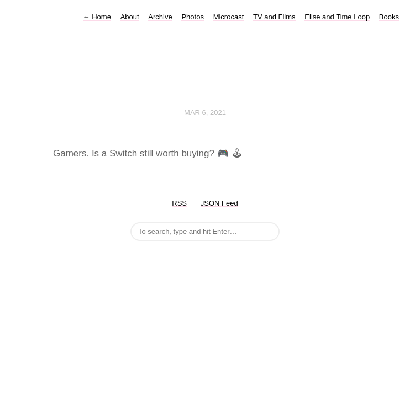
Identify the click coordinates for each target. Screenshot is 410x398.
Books (389, 17)
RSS (179, 203)
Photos (192, 17)
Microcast (228, 17)
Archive (160, 17)
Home (97, 17)
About (129, 17)
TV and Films (274, 17)
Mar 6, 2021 (205, 112)
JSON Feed (219, 203)
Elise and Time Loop (337, 17)
